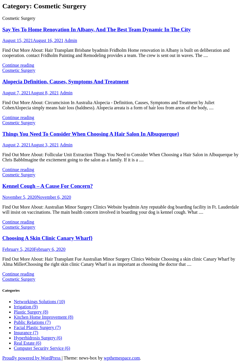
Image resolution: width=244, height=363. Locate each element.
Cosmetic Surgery (18, 70)
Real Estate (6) (27, 343)
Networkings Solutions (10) (39, 301)
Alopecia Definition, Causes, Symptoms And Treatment (65, 82)
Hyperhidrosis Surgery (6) (38, 337)
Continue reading (18, 65)
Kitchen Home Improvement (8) (43, 317)
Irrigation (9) (26, 306)
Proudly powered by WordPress (32, 358)
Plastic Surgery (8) (31, 311)
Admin (70, 40)
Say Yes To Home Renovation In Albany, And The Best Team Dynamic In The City (96, 29)
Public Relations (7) (32, 322)
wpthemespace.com (122, 358)
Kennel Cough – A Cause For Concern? (47, 186)
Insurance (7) (26, 332)
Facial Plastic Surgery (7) (37, 327)
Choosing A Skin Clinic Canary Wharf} (47, 238)
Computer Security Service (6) (42, 348)
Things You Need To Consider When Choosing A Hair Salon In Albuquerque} (90, 134)
